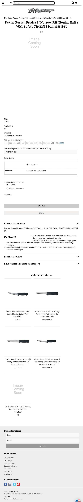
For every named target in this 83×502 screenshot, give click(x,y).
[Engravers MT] (44, 143)
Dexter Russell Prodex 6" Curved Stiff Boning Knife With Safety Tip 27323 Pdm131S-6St (47, 361)
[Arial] (10, 143)
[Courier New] (36, 143)
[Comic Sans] (27, 143)
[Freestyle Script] (48, 143)
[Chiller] (23, 143)
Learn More (8, 460)
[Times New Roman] (57, 143)
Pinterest (18, 484)
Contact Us (8, 472)
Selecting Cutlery (9, 463)
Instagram (9, 484)
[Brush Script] (19, 143)
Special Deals (8, 474)
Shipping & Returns (10, 466)
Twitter (14, 484)
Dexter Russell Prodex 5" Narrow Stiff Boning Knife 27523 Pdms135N (18, 409)
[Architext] (6, 143)
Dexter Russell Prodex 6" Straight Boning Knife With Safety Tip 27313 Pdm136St (18, 361)
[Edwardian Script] (40, 143)
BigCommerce (18, 499)
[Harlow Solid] (53, 143)
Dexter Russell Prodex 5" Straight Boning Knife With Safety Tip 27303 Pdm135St (47, 314)
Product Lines (8, 458)
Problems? (7, 469)
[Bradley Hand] (14, 143)
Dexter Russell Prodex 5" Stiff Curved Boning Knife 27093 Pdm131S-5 (17, 314)
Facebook (5, 484)
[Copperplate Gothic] (31, 143)
